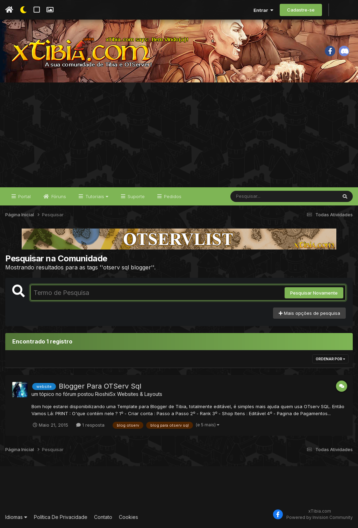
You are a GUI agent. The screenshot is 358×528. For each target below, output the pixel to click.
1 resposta (90, 425)
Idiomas (16, 517)
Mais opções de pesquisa (309, 313)
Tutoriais (96, 196)
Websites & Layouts (139, 394)
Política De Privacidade (60, 517)
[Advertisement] (179, 135)
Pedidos (172, 196)
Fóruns (58, 196)
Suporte (135, 196)
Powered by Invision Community (319, 517)
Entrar (263, 10)
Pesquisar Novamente (314, 293)
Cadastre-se (301, 10)
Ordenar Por (330, 359)
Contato (103, 517)
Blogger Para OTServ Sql (100, 386)
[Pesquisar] (257, 196)
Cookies (128, 517)
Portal (24, 196)
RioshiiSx (105, 394)
